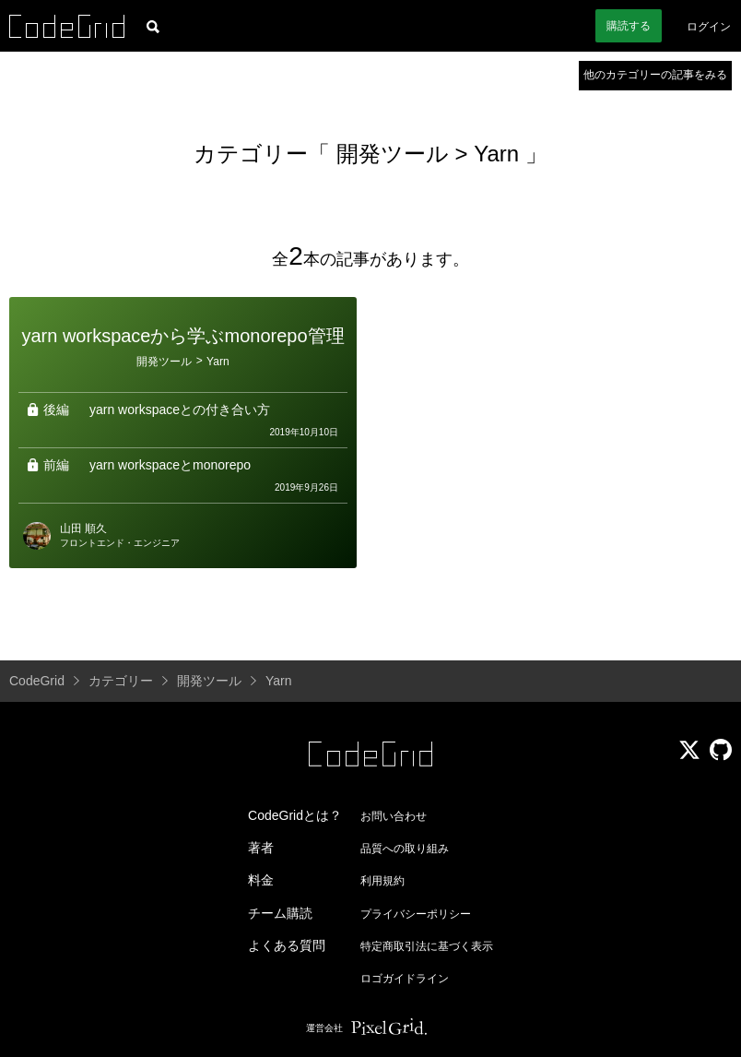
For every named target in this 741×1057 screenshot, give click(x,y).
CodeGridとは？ (295, 815)
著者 (261, 847)
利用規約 (382, 880)
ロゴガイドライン (404, 978)
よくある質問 (286, 945)
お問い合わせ (393, 816)
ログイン (709, 26)
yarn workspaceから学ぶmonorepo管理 (182, 336)
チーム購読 (280, 913)
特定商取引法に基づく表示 (426, 946)
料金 (261, 880)
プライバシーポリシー (415, 914)
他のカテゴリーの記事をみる (655, 74)
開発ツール (395, 153)
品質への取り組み (404, 848)
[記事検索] (153, 25)
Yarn (496, 153)
